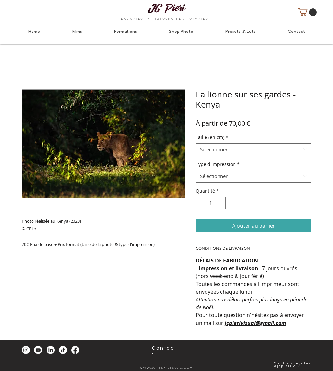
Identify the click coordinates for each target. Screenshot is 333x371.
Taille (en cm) (212, 137)
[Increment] (221, 203)
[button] (307, 12)
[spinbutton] (211, 203)
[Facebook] (75, 350)
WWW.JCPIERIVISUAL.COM (166, 367)
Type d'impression (218, 164)
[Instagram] (26, 350)
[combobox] (253, 149)
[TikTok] (63, 350)
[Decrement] (201, 203)
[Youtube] (38, 350)
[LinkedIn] (51, 350)
